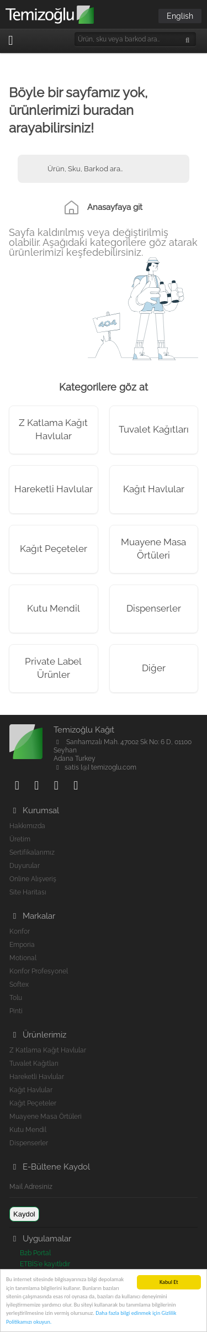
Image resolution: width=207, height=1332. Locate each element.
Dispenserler (153, 608)
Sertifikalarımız (32, 852)
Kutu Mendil (53, 608)
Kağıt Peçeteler (53, 548)
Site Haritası (27, 892)
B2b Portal (35, 1253)
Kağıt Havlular (153, 488)
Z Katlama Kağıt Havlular (53, 429)
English (180, 16)
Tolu (15, 998)
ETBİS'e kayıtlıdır (45, 1264)
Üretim (19, 839)
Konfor (19, 931)
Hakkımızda (27, 826)
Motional (22, 958)
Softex (19, 984)
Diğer (154, 667)
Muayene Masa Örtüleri (153, 548)
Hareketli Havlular (53, 488)
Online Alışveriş (32, 879)
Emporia (22, 945)
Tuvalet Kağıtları (154, 429)
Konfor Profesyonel (38, 971)
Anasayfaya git (114, 207)
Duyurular (24, 866)
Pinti (16, 1011)
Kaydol (24, 1214)
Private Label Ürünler (53, 668)
